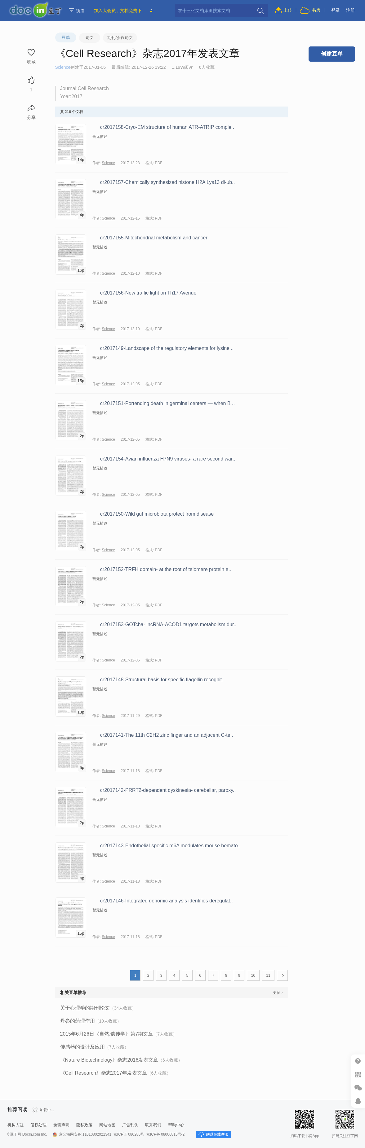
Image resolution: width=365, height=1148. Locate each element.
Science (63, 67)
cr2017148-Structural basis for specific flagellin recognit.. (162, 679)
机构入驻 (15, 1125)
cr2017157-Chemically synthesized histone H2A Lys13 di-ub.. (167, 182)
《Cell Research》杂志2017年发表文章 (115, 1073)
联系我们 (153, 1125)
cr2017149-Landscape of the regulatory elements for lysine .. (167, 348)
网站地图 (107, 1125)
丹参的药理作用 (91, 1021)
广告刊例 (130, 1125)
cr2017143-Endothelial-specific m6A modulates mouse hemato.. (170, 845)
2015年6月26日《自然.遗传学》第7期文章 (118, 1034)
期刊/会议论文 (120, 37)
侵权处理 (38, 1125)
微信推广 (358, 1087)
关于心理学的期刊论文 (98, 1008)
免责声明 (61, 1125)
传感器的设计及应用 (94, 1047)
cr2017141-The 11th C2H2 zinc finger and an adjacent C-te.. (166, 735)
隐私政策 (84, 1125)
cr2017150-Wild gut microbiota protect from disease (157, 514)
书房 (316, 10)
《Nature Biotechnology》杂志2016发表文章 (121, 1060)
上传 (287, 10)
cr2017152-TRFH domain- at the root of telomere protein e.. (165, 569)
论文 (90, 37)
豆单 (65, 37)
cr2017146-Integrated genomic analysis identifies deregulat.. (166, 900)
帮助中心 (358, 1061)
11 (268, 975)
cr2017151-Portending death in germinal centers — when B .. (167, 403)
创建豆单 (332, 54)
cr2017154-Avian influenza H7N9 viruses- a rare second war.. (167, 458)
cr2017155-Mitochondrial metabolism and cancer (153, 237)
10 (253, 975)
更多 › (278, 992)
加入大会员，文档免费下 (118, 10)
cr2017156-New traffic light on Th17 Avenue (148, 292)
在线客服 (358, 1101)
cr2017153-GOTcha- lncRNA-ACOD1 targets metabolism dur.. (168, 624)
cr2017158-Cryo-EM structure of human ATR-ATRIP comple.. (167, 127)
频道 (76, 10)
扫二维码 (358, 1074)
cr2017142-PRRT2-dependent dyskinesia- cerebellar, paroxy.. (168, 790)
